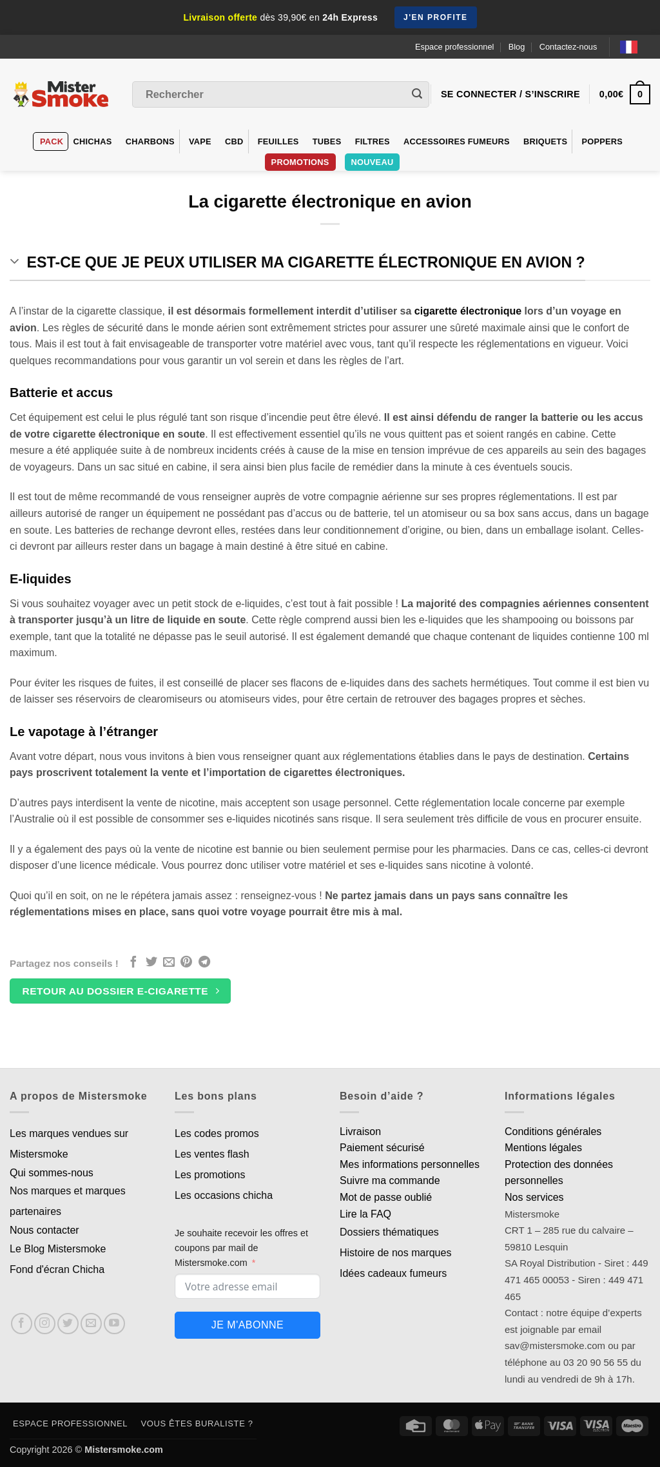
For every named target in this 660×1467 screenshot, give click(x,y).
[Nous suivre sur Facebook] (21, 1323)
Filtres (372, 141)
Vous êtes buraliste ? (197, 1423)
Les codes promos (217, 1133)
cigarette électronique (467, 311)
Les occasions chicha (224, 1195)
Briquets (545, 141)
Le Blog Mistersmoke (58, 1248)
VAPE (200, 141)
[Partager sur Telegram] (204, 962)
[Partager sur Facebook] (133, 962)
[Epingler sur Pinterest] (186, 962)
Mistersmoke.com (123, 1449)
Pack (51, 141)
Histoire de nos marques (395, 1252)
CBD (234, 141)
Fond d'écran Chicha (57, 1269)
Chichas (92, 141)
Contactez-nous (568, 47)
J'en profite (435, 17)
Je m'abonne (247, 1324)
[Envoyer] (417, 95)
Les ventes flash (212, 1154)
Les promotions (210, 1174)
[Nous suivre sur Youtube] (114, 1323)
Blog (517, 47)
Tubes (327, 141)
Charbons (150, 141)
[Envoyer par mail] (169, 962)
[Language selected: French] (635, 47)
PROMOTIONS (300, 162)
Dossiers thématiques (389, 1232)
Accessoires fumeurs (456, 141)
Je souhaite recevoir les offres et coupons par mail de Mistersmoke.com (241, 1248)
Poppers (602, 141)
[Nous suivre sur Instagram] (44, 1323)
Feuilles (278, 141)
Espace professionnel (454, 47)
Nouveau (372, 162)
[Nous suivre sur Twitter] (68, 1323)
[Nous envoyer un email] (91, 1323)
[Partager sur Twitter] (151, 962)
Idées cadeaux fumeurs (393, 1273)
